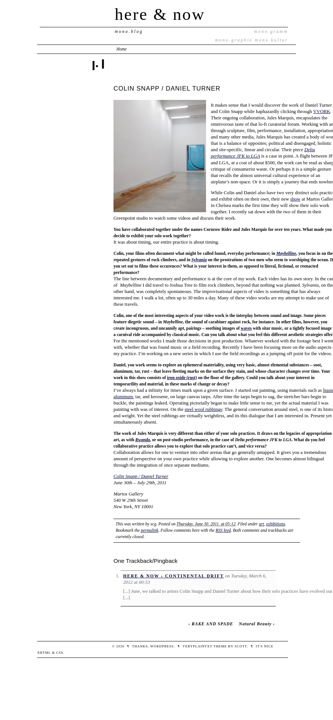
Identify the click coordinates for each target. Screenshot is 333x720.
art (261, 524)
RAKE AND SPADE (212, 624)
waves (246, 328)
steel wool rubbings (203, 409)
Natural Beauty (255, 624)
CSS (59, 653)
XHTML (44, 653)
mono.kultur (271, 40)
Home (121, 49)
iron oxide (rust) (182, 377)
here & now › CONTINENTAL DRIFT (173, 576)
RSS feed (223, 530)
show (295, 199)
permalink (149, 530)
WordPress (162, 646)
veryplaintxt (197, 646)
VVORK (321, 111)
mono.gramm (271, 31)
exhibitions (275, 524)
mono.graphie (233, 40)
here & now (160, 14)
